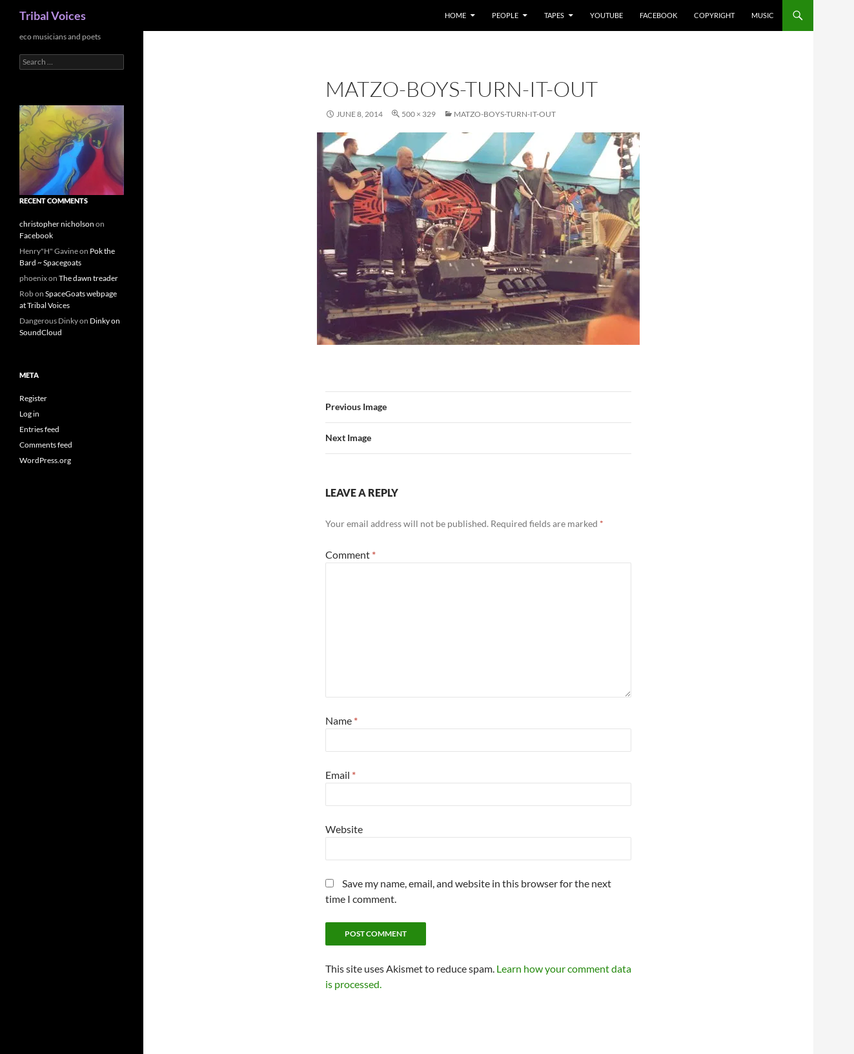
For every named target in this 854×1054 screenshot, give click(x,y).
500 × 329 (419, 114)
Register (33, 398)
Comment (350, 554)
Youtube (606, 15)
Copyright (714, 15)
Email (340, 775)
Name (341, 720)
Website (344, 829)
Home (455, 15)
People (505, 15)
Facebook (658, 15)
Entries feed (39, 429)
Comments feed (45, 445)
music (762, 15)
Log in (29, 413)
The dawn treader (88, 278)
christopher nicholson (56, 224)
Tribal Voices (52, 15)
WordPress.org (45, 460)
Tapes (554, 15)
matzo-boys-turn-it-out (505, 114)
